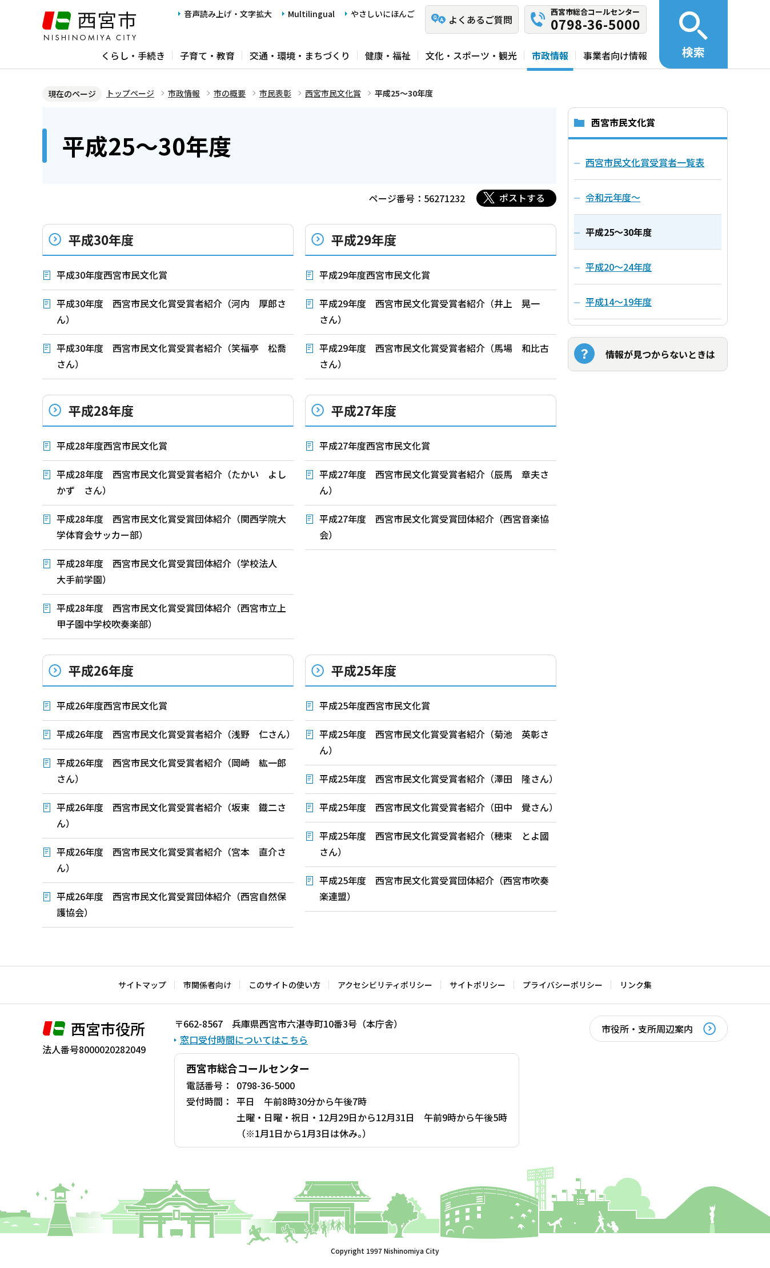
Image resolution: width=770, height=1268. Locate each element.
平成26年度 (101, 670)
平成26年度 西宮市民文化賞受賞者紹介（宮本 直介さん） (171, 859)
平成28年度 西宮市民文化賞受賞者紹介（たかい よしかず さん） (171, 482)
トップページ (130, 93)
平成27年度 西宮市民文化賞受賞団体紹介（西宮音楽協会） (434, 526)
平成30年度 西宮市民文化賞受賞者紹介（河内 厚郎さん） (171, 311)
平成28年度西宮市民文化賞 (112, 445)
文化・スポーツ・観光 (471, 55)
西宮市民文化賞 (333, 93)
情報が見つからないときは (660, 354)
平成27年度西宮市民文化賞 (374, 445)
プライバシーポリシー (563, 984)
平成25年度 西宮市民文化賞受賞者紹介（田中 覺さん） (437, 807)
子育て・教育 (207, 55)
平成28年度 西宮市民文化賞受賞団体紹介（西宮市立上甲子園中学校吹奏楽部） (171, 616)
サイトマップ (142, 984)
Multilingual (311, 13)
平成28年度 (101, 410)
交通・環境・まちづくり (300, 55)
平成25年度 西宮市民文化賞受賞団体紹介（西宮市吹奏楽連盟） (434, 888)
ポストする (522, 197)
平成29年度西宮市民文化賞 (374, 275)
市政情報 (550, 55)
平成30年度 (101, 239)
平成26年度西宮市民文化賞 (112, 705)
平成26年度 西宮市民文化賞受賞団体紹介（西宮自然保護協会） (171, 904)
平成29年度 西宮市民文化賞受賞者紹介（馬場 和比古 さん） (437, 356)
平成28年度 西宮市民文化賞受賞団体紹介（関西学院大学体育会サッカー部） (171, 526)
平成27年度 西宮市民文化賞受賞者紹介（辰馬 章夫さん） (434, 482)
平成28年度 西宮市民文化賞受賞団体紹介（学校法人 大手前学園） (171, 571)
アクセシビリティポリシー (385, 984)
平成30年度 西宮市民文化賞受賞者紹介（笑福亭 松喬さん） (171, 356)
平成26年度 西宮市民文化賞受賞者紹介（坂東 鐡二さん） (171, 815)
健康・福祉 (388, 55)
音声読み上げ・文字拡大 (228, 13)
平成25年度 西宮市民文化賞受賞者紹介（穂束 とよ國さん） (434, 843)
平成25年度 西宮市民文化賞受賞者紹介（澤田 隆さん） (437, 778)
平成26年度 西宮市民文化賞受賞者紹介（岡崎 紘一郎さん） (171, 770)
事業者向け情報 (615, 55)
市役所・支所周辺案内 (647, 1029)
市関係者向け (207, 984)
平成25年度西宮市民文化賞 (374, 705)
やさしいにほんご (383, 13)
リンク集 (636, 984)
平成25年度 (363, 670)
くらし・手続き (133, 55)
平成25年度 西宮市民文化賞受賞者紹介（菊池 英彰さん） (434, 742)
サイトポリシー (478, 984)
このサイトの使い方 (284, 984)
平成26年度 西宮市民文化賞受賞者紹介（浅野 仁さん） (175, 734)
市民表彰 (275, 93)
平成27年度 (363, 410)
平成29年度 (363, 239)
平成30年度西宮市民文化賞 (112, 275)
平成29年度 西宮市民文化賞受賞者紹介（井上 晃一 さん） (434, 311)
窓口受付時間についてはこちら (244, 1039)
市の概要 (230, 93)
